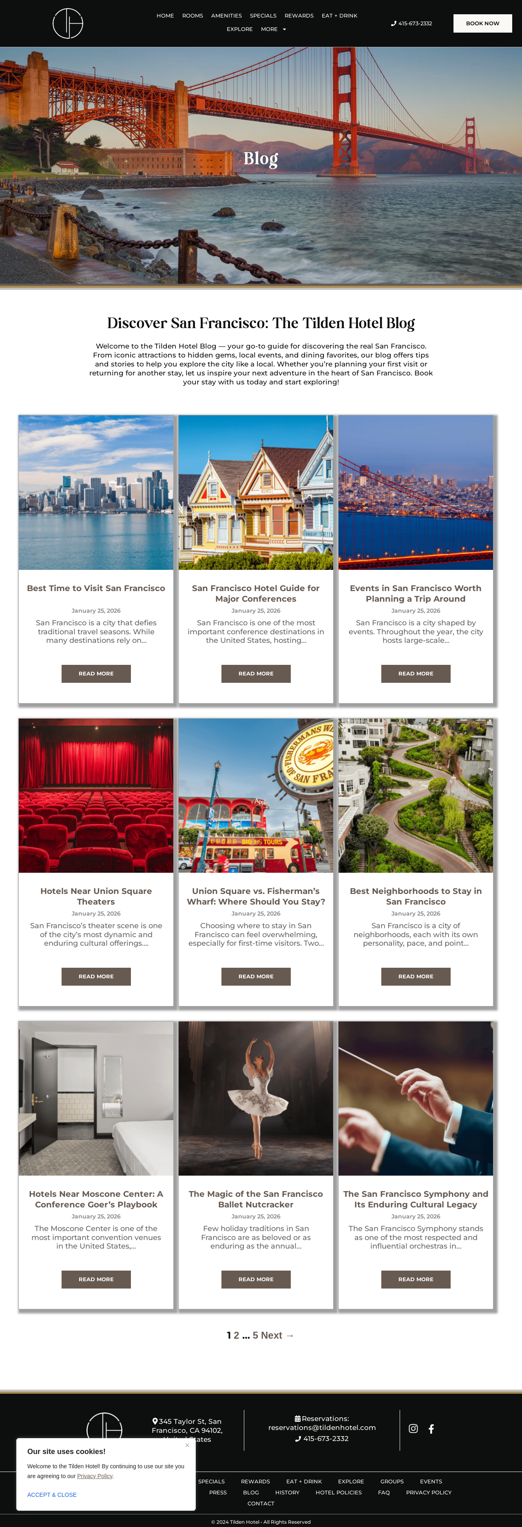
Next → (278, 1320)
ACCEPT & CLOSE (52, 1495)
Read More (101, 663)
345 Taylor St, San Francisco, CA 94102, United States (187, 1416)
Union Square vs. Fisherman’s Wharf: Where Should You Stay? (261, 881)
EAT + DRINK (339, 15)
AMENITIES (226, 15)
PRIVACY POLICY (428, 1478)
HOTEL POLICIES (339, 1478)
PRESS (218, 1478)
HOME (165, 15)
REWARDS (299, 15)
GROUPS (392, 1467)
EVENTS (431, 1467)
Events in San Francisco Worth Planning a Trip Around (421, 583)
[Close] (187, 1445)
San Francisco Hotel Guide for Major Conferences (261, 583)
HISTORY (287, 1478)
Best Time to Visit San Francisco (101, 583)
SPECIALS (263, 15)
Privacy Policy (94, 1476)
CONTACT (261, 1489)
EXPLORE (240, 29)
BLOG (251, 1478)
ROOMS (192, 15)
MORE (274, 29)
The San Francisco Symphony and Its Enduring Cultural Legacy (421, 1182)
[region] (106, 1474)
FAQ (384, 1478)
